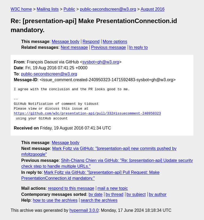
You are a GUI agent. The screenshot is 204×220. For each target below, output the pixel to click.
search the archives (99, 200)
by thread (115, 194)
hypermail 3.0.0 (83, 210)
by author (158, 194)
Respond (91, 41)
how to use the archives (55, 200)
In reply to (138, 47)
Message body (65, 41)
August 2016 (152, 9)
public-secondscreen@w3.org (108, 9)
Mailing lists (48, 9)
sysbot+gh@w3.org (100, 62)
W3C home (21, 9)
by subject (136, 194)
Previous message (108, 47)
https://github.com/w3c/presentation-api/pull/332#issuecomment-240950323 (87, 113)
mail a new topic (112, 188)
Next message (74, 47)
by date (95, 194)
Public (69, 9)
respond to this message (71, 188)
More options (115, 41)
